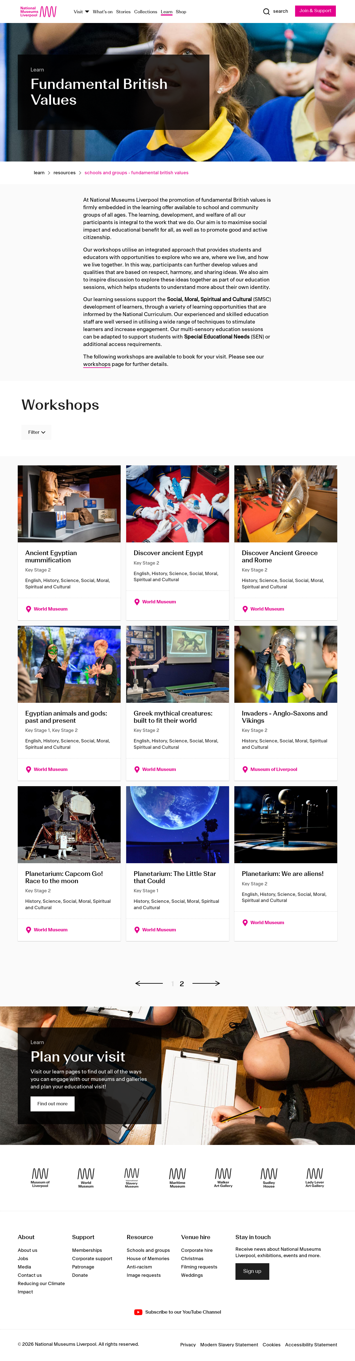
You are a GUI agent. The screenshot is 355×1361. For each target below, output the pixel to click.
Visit (78, 12)
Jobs (23, 1259)
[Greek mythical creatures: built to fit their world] (177, 703)
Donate (80, 1275)
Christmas (192, 1259)
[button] (151, 983)
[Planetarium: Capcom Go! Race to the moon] (69, 863)
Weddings (192, 1275)
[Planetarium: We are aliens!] (285, 863)
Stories (123, 12)
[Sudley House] (269, 1178)
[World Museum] (86, 1178)
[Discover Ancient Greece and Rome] (285, 542)
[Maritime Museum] (177, 1178)
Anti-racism (139, 1267)
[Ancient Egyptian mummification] (69, 542)
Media (24, 1267)
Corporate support (92, 1259)
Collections (145, 12)
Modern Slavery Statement (229, 1345)
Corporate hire (197, 1250)
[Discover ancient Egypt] (177, 542)
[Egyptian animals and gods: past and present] (69, 703)
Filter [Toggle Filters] (33, 432)
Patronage (83, 1267)
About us (27, 1250)
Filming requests (199, 1267)
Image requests (144, 1275)
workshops (97, 364)
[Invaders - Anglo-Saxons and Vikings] (285, 703)
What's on (103, 12)
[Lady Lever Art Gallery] (315, 1178)
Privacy (188, 1345)
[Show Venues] (87, 12)
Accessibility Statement (311, 1345)
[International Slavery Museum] (131, 1178)
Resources (65, 172)
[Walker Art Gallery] (223, 1178)
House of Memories (148, 1259)
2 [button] (182, 984)
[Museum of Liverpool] (40, 1178)
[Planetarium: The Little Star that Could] (177, 863)
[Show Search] (274, 12)
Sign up (252, 1272)
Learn (167, 12)
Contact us (30, 1275)
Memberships (87, 1250)
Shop (181, 12)
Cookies (272, 1345)
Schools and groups (148, 1250)
